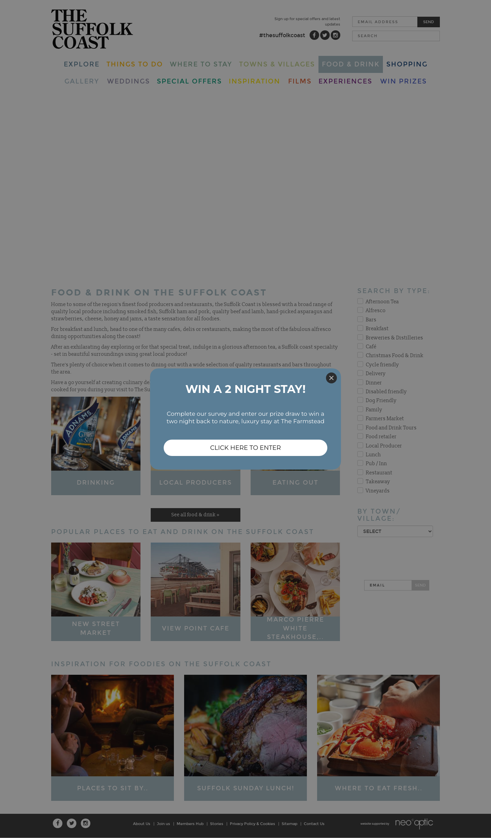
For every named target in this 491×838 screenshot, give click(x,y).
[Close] (331, 377)
